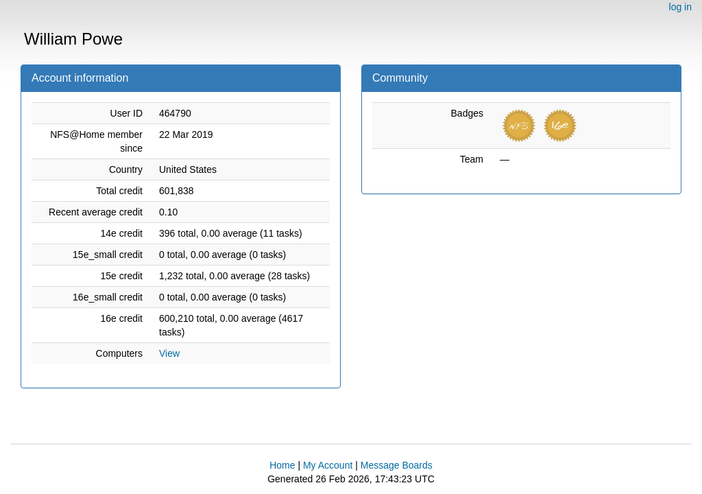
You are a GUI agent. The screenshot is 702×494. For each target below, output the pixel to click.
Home (282, 465)
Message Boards (397, 465)
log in (680, 6)
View (169, 353)
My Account (327, 465)
